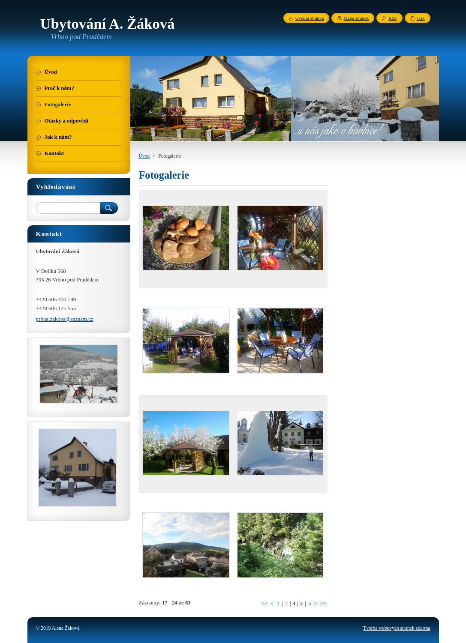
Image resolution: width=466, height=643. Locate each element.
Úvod (144, 156)
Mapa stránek (356, 18)
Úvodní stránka (309, 18)
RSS (392, 18)
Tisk (421, 18)
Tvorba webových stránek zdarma (396, 628)
